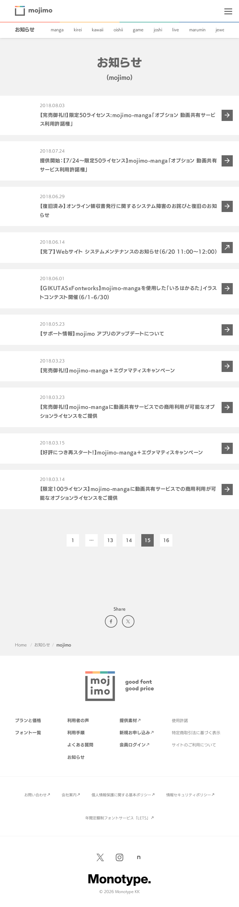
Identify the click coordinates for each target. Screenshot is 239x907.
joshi (158, 30)
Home (21, 645)
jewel (221, 30)
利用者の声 (78, 720)
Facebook (111, 621)
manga (57, 30)
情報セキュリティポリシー (188, 795)
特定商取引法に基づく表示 (196, 733)
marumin (197, 30)
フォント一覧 (28, 732)
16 (166, 540)
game (138, 30)
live (175, 30)
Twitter (128, 621)
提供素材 (128, 720)
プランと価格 (28, 720)
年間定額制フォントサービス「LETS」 (117, 818)
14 (129, 540)
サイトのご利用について (194, 745)
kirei (78, 30)
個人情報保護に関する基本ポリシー (121, 795)
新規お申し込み (135, 732)
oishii (118, 30)
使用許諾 (180, 720)
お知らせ (25, 29)
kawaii (97, 30)
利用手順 (76, 732)
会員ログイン (133, 744)
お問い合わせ (35, 795)
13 (110, 540)
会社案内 (69, 795)
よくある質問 (80, 744)
